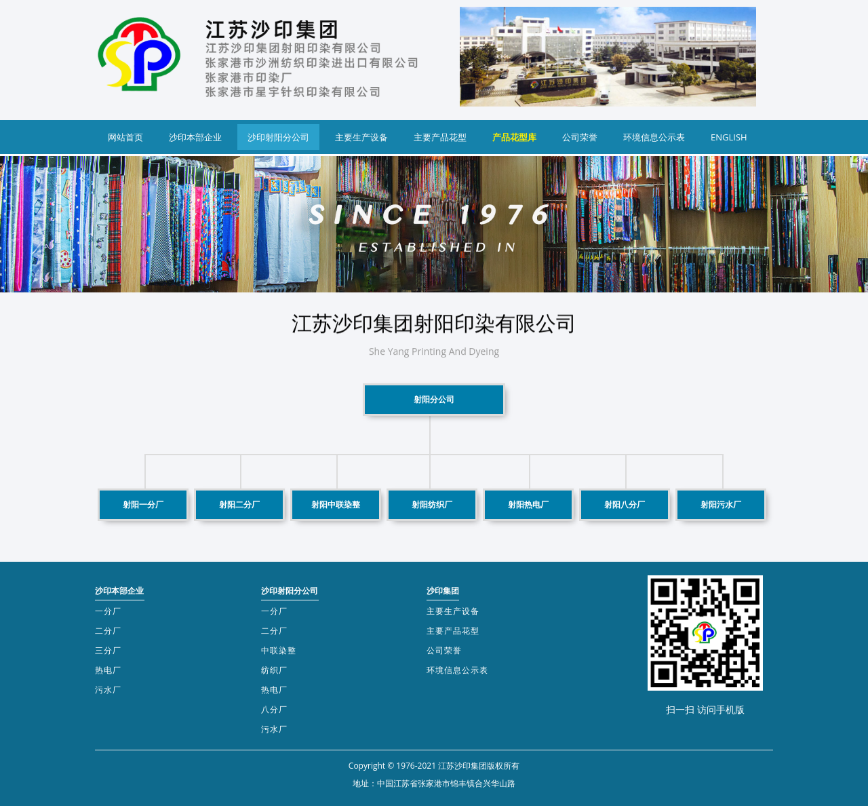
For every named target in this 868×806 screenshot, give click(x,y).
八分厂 (274, 709)
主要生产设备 (361, 137)
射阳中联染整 (335, 504)
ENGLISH (729, 137)
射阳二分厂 (239, 504)
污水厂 (108, 689)
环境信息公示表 (654, 137)
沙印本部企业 (195, 137)
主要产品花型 (440, 137)
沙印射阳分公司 (278, 137)
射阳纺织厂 (432, 504)
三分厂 (108, 650)
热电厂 (108, 670)
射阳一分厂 (143, 504)
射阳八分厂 (624, 504)
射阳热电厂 (528, 504)
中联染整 (278, 650)
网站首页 (125, 137)
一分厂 (108, 611)
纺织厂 (274, 670)
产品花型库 (514, 137)
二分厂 (108, 630)
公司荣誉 (579, 137)
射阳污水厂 (721, 504)
